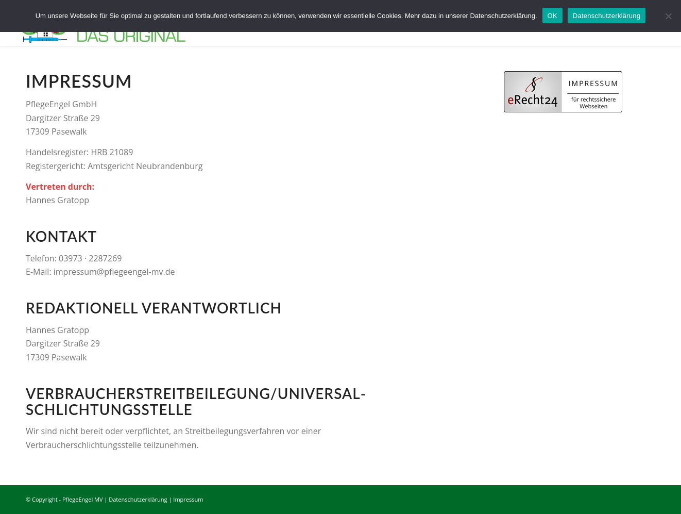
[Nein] (668, 16)
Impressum (188, 499)
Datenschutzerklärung (138, 499)
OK (552, 16)
